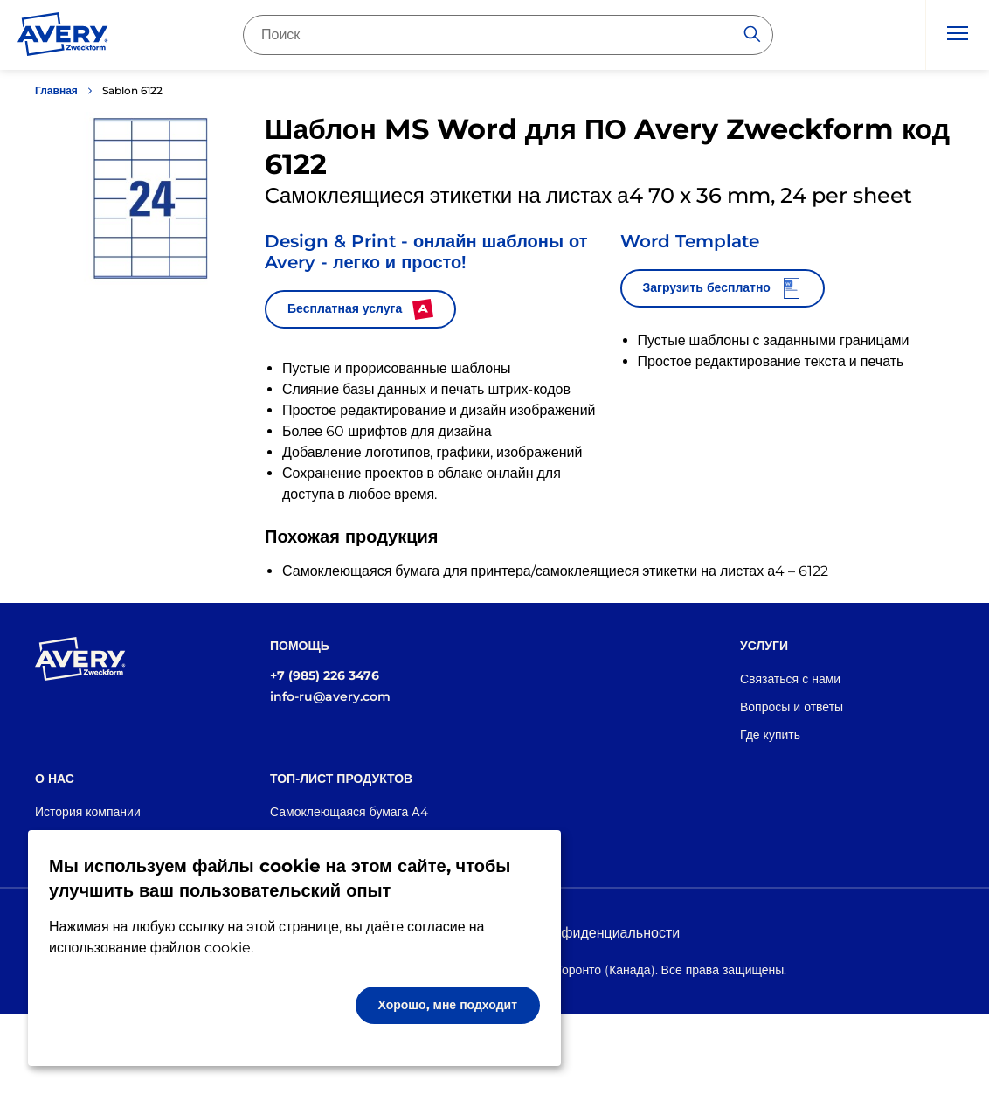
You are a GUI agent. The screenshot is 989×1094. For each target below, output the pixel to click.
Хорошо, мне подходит (448, 1005)
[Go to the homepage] (62, 37)
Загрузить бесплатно (722, 288)
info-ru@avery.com (330, 696)
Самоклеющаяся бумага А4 (349, 812)
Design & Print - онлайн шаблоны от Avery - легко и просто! (426, 252)
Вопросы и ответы (791, 707)
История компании (88, 812)
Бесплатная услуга (360, 309)
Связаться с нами (790, 679)
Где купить (770, 735)
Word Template (689, 241)
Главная (56, 90)
